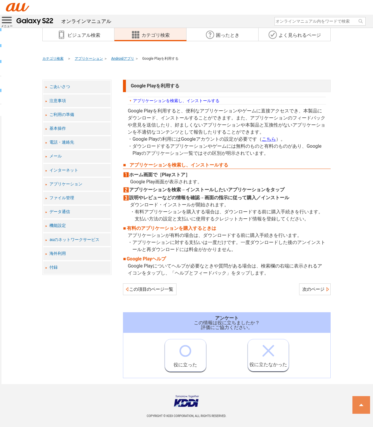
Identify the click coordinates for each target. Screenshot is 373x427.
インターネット (63, 170)
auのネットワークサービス (74, 239)
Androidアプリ (122, 59)
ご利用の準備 (61, 114)
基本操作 (57, 128)
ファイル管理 (61, 197)
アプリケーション (89, 59)
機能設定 (57, 225)
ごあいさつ (59, 86)
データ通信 (59, 211)
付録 (53, 267)
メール (55, 156)
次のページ (313, 289)
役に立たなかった (268, 353)
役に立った (185, 353)
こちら (269, 139)
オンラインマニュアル (63, 21)
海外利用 (57, 253)
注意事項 (57, 100)
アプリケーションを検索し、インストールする (176, 100)
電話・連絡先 (61, 142)
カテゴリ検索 (53, 59)
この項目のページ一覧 (151, 289)
